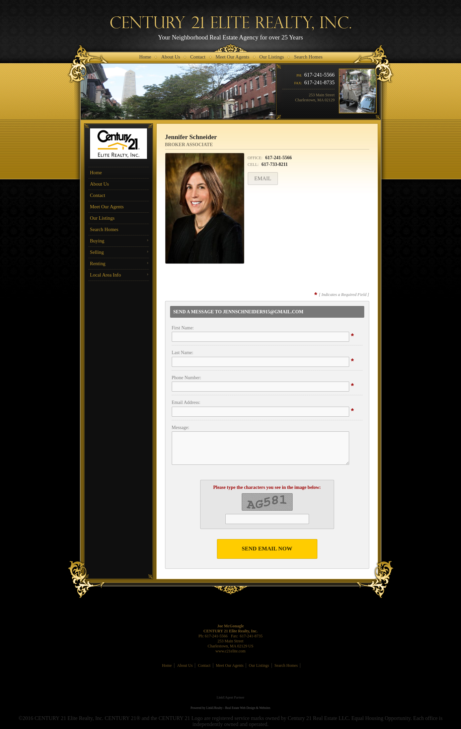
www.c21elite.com (231, 651)
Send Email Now (267, 548)
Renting (97, 263)
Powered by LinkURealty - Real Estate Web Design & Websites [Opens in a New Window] (230, 708)
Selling (97, 252)
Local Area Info (105, 275)
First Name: (183, 327)
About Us (99, 184)
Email (263, 178)
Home (96, 172)
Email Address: (186, 402)
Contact (97, 195)
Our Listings (102, 218)
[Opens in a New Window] (230, 687)
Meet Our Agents (107, 206)
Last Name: (183, 352)
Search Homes (104, 229)
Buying (97, 240)
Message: (180, 427)
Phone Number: (186, 377)
